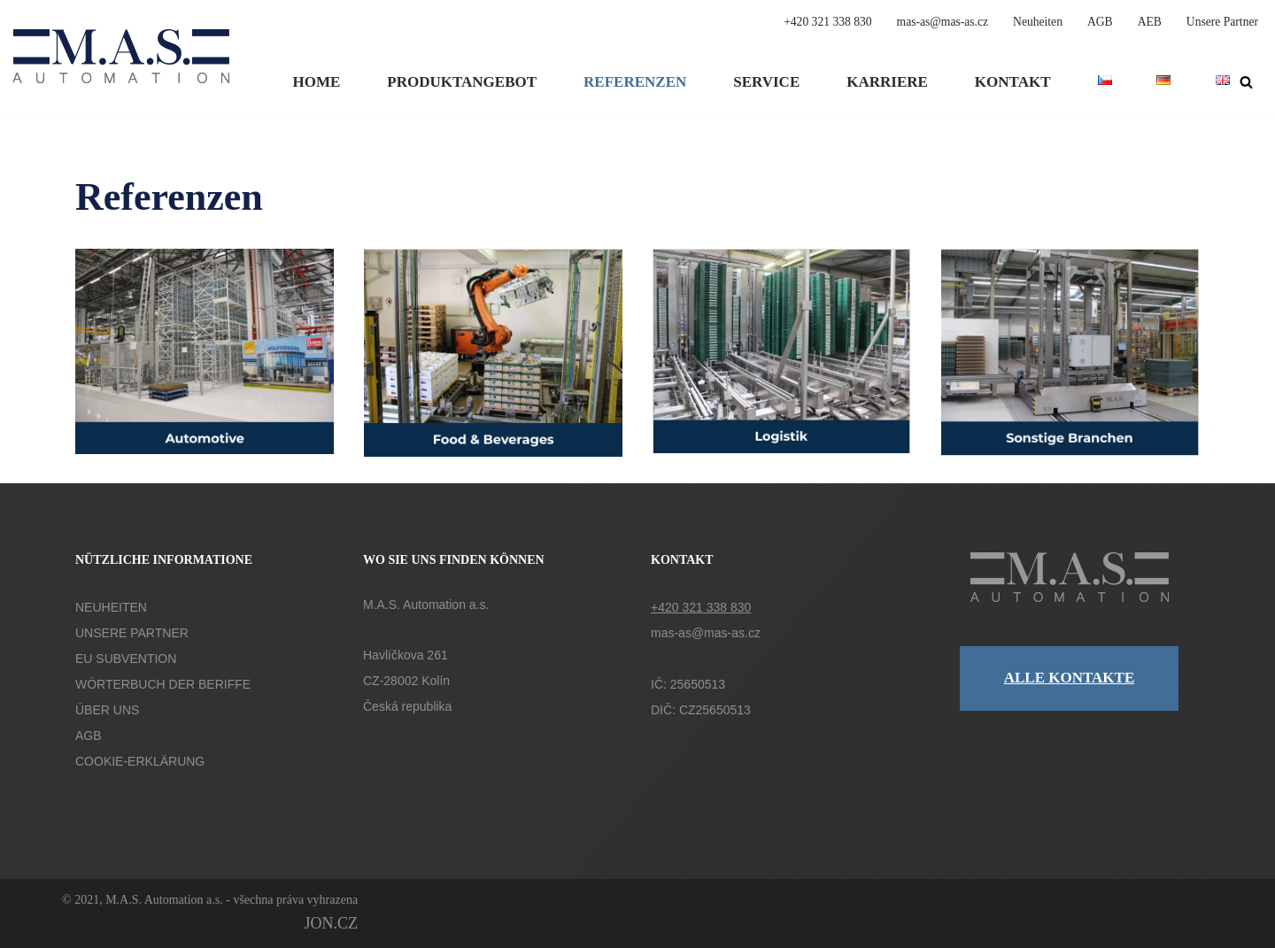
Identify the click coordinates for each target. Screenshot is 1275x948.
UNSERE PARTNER (132, 633)
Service (766, 81)
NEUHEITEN (111, 607)
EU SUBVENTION (125, 658)
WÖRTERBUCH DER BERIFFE (163, 684)
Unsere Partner (1222, 21)
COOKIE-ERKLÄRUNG (140, 761)
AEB (1150, 21)
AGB (1100, 21)
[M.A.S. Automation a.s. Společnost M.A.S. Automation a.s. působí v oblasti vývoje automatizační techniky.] (121, 67)
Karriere (887, 81)
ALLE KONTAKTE (1069, 677)
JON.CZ (332, 923)
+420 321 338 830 (827, 21)
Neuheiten (1037, 21)
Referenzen (634, 81)
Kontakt (1013, 81)
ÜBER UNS (107, 710)
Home (316, 81)
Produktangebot (462, 81)
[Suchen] (1246, 82)
